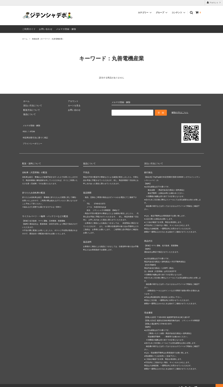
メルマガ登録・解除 (66, 29)
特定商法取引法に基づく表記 (35, 133)
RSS (24, 129)
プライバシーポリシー (32, 138)
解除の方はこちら (180, 112)
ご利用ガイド (29, 29)
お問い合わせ (45, 29)
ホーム (25, 39)
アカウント (214, 2)
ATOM (31, 129)
